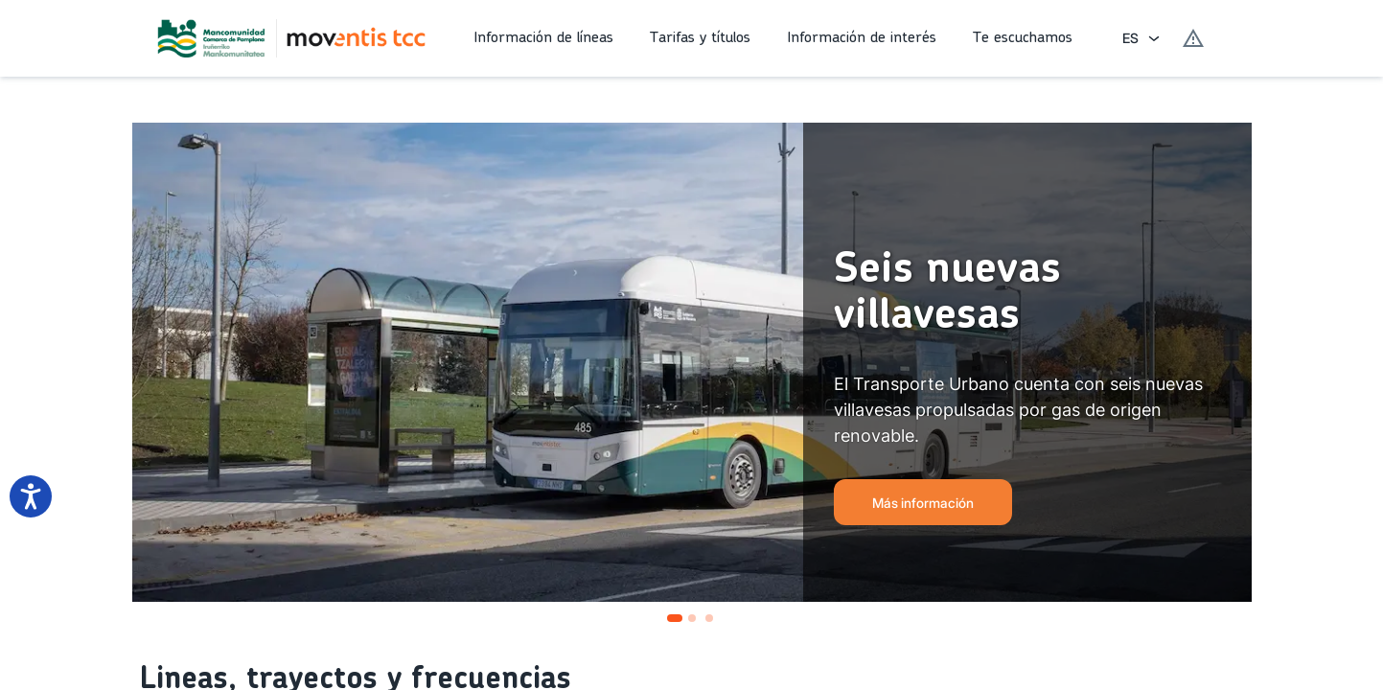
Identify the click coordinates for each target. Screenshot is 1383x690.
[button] (546, 38)
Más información (923, 502)
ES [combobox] (1130, 38)
